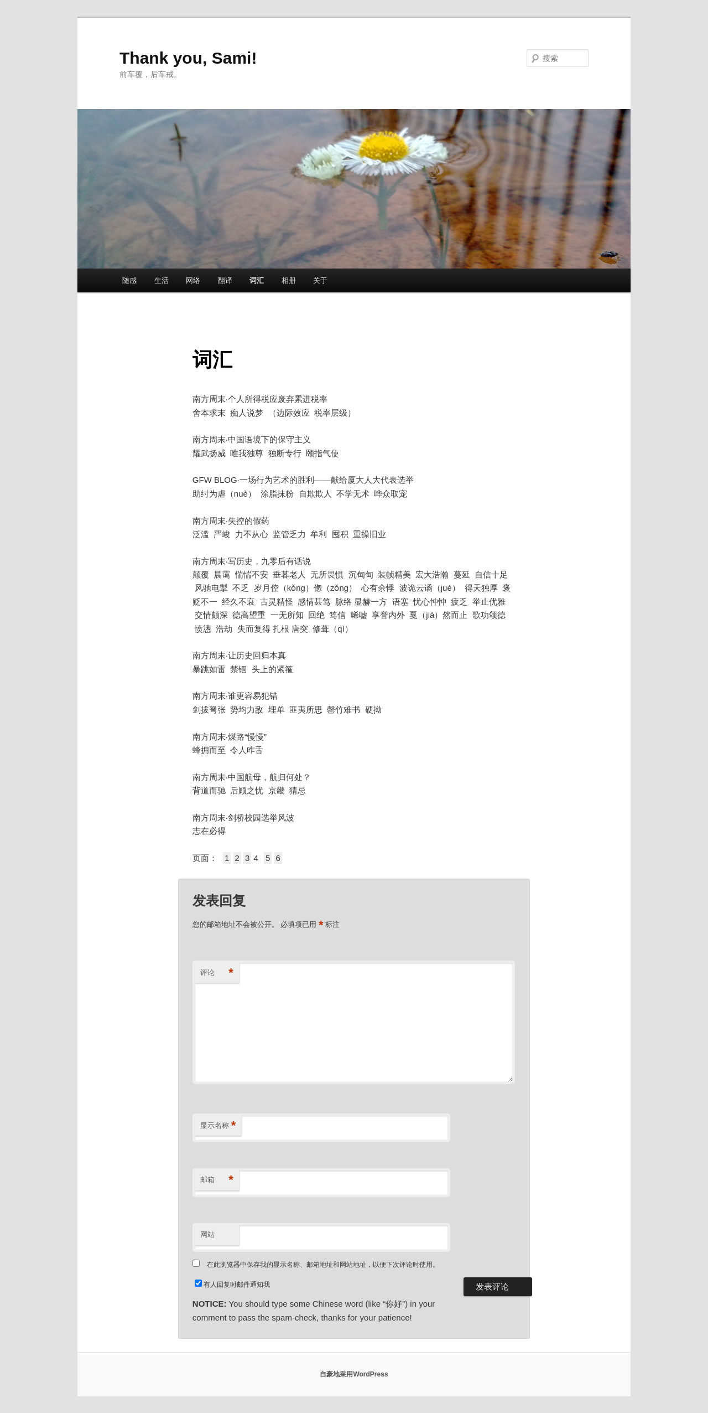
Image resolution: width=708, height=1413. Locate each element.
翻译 (225, 280)
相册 (289, 280)
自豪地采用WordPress (354, 1374)
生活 (161, 280)
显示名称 (218, 1126)
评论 (216, 973)
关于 (320, 280)
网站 (207, 1234)
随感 (129, 280)
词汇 (256, 280)
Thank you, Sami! (188, 58)
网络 (193, 280)
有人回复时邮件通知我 (237, 1284)
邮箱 (216, 1180)
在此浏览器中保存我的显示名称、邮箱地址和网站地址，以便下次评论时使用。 (323, 1264)
